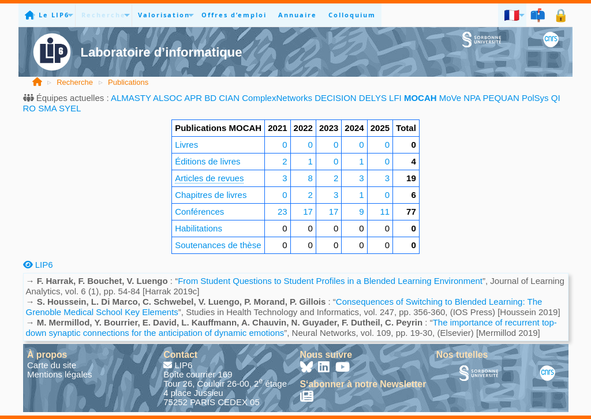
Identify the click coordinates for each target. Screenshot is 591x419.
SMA (47, 108)
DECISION (336, 98)
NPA (471, 98)
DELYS (373, 98)
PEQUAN (500, 98)
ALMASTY (131, 98)
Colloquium (352, 14)
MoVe (450, 98)
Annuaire (297, 14)
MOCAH (420, 98)
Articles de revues (209, 178)
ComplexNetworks (277, 98)
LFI (395, 98)
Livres (186, 144)
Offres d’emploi (234, 14)
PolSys (535, 98)
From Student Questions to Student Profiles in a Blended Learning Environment (330, 281)
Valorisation (164, 14)
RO (29, 108)
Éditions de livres (207, 161)
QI (555, 98)
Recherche (103, 14)
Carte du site (51, 365)
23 (282, 211)
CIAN (229, 98)
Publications (128, 82)
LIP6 (38, 265)
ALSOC (167, 98)
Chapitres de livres (210, 195)
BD (210, 98)
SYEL (70, 108)
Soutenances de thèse (218, 245)
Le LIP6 (54, 14)
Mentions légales (59, 374)
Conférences (199, 211)
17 (308, 211)
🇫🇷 (512, 15)
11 (385, 211)
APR (193, 98)
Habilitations (198, 228)
